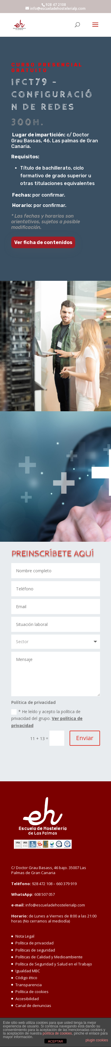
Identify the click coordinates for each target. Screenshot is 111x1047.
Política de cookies (32, 991)
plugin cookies (97, 1040)
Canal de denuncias (33, 1005)
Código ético (26, 977)
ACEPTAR (55, 1041)
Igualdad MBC (27, 970)
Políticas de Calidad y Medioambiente (49, 957)
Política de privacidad (34, 943)
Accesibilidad (27, 998)
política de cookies (57, 1033)
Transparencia (28, 984)
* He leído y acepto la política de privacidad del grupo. (47, 719)
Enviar (85, 738)
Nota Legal (24, 936)
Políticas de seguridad (35, 950)
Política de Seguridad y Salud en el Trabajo (53, 964)
